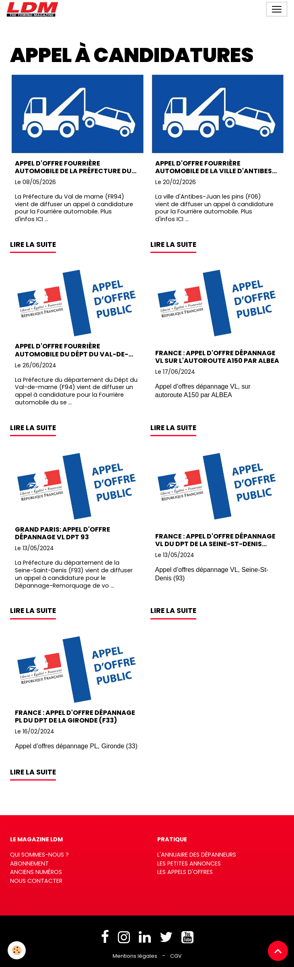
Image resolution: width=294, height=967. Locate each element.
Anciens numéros (36, 872)
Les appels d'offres (185, 872)
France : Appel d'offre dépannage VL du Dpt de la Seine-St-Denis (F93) (215, 540)
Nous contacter (36, 881)
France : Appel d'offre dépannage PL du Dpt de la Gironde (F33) (75, 716)
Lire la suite (33, 244)
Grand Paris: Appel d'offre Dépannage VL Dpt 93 (62, 533)
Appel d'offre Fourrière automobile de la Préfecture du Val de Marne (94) (73, 167)
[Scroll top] (278, 951)
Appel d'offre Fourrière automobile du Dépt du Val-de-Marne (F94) (71, 350)
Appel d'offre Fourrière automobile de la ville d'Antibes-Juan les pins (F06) (215, 167)
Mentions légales (135, 956)
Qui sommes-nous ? (39, 855)
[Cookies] (17, 950)
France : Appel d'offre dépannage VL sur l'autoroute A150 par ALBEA (217, 356)
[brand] (34, 9)
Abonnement (29, 863)
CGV (176, 956)
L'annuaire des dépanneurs (196, 855)
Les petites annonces (189, 863)
